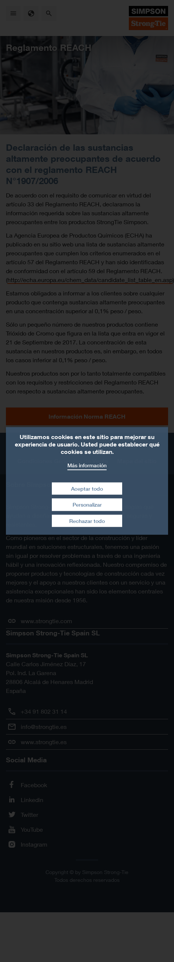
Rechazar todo (87, 521)
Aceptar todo (87, 488)
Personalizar (87, 504)
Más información (87, 465)
